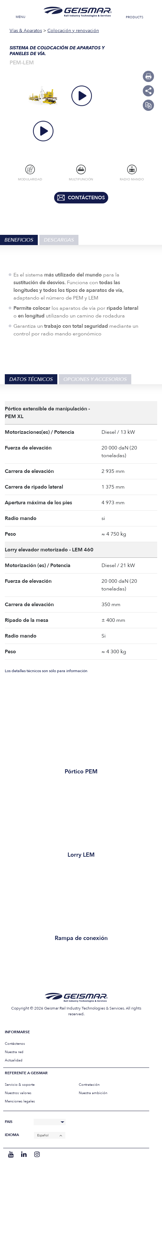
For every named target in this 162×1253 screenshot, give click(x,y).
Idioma (12, 1135)
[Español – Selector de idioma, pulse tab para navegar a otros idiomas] (50, 1135)
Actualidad (13, 1060)
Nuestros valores (18, 1093)
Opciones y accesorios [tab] (95, 379)
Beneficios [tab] (18, 239)
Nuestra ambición (93, 1093)
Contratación (89, 1084)
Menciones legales (20, 1101)
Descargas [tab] (59, 239)
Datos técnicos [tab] (31, 379)
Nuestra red (14, 1052)
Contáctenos (15, 1043)
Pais (8, 1121)
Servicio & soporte (20, 1084)
